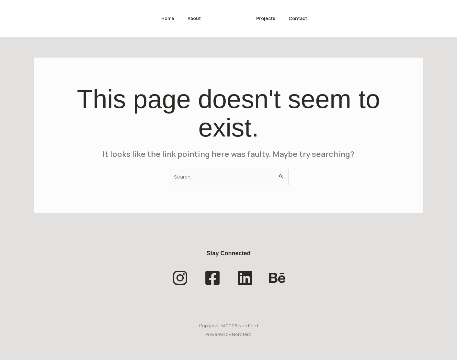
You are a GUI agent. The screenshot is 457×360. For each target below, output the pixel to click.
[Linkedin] (245, 278)
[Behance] (277, 278)
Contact (301, 18)
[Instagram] (180, 278)
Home (164, 18)
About (193, 18)
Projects (266, 18)
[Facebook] (212, 278)
